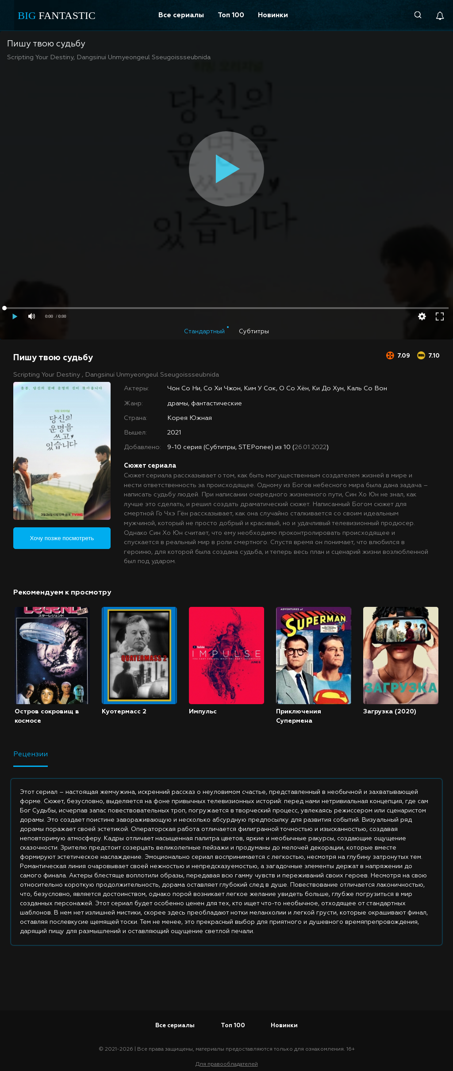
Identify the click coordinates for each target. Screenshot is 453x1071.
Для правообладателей (227, 1064)
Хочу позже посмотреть (62, 538)
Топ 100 (231, 15)
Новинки (273, 15)
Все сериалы (181, 15)
